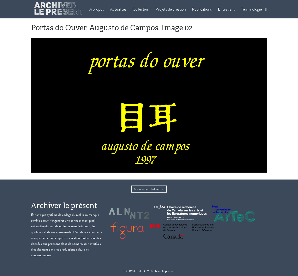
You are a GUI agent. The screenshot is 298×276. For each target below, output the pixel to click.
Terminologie (251, 9)
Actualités (118, 9)
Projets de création (170, 9)
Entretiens (226, 9)
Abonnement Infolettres (149, 189)
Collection (140, 9)
